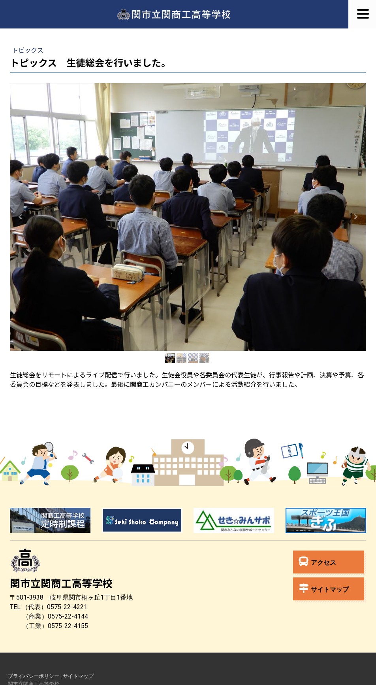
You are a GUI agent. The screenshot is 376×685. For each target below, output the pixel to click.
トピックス (27, 50)
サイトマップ (324, 588)
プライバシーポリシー (33, 676)
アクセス (317, 561)
